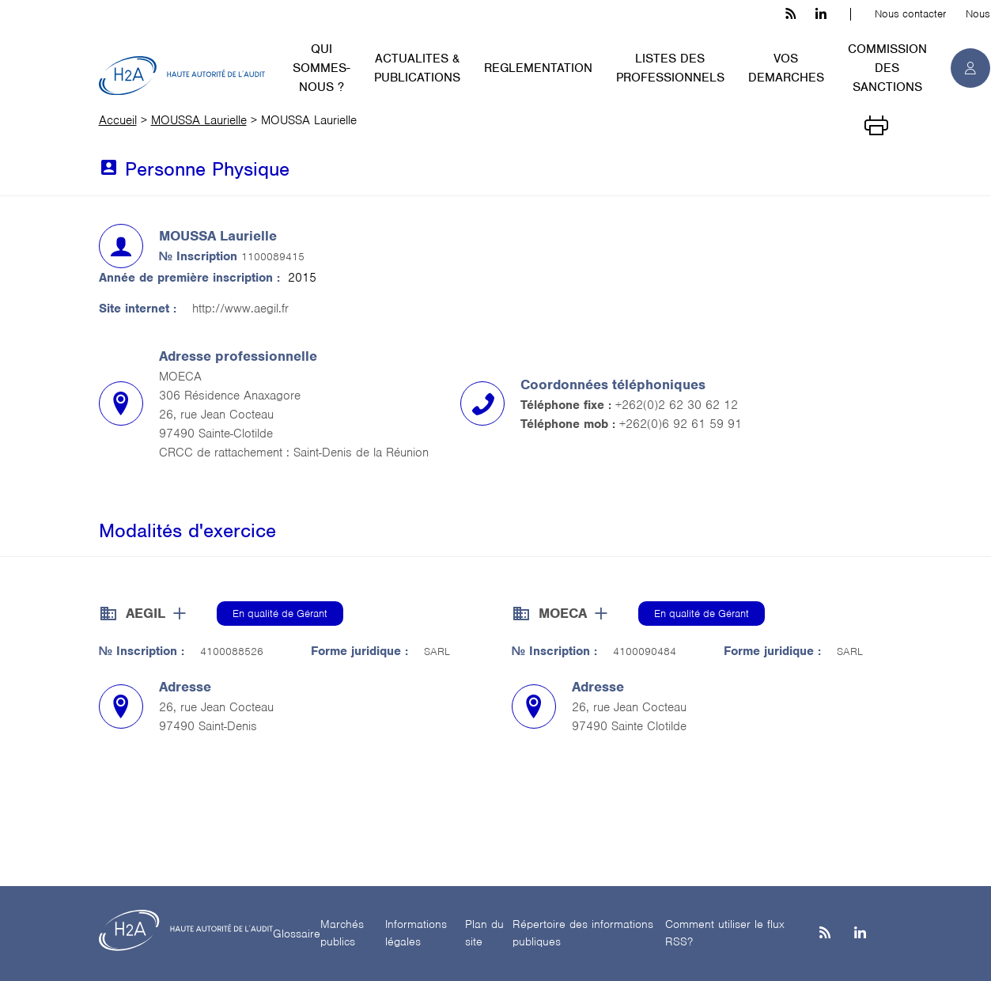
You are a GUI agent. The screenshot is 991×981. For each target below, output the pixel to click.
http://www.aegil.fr (240, 308)
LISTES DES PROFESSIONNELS (670, 68)
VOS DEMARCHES (786, 68)
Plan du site (484, 933)
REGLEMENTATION (538, 68)
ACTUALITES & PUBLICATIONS (417, 68)
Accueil (118, 120)
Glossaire (296, 933)
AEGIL (145, 613)
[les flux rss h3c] (790, 14)
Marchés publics (342, 933)
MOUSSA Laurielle (199, 120)
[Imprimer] (876, 124)
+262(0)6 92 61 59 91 (680, 424)
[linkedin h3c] (821, 14)
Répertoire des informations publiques (583, 933)
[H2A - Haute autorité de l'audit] (182, 76)
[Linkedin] (860, 934)
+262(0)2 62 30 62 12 (676, 405)
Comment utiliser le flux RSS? (725, 933)
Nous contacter (910, 14)
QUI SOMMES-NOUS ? (321, 68)
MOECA (563, 613)
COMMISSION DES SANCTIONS (887, 68)
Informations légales (416, 933)
